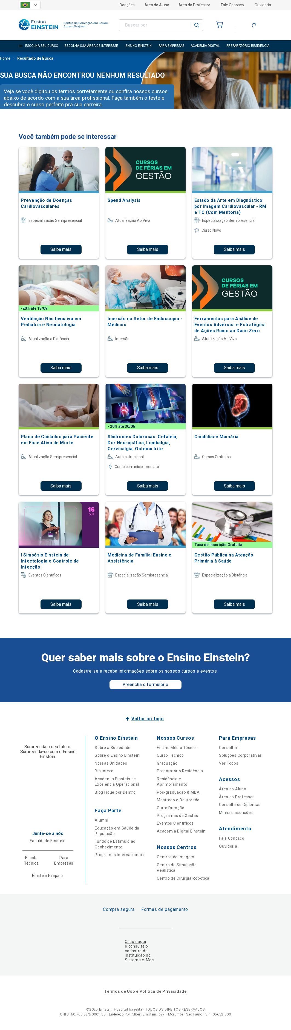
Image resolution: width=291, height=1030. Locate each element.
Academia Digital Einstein (181, 831)
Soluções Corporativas (240, 755)
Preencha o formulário (145, 684)
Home (5, 59)
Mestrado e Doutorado (178, 800)
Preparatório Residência (180, 771)
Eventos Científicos (175, 823)
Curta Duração (170, 808)
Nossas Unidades (111, 763)
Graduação (167, 763)
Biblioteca (104, 771)
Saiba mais (60, 249)
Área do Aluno (157, 5)
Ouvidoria (263, 5)
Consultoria (230, 747)
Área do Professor (194, 5)
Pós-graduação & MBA (178, 792)
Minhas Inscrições (236, 812)
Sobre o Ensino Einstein (117, 755)
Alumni (101, 820)
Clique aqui (135, 941)
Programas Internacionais (119, 855)
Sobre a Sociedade (113, 747)
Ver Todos (228, 763)
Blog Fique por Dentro (115, 792)
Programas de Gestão (177, 815)
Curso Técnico (170, 755)
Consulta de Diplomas (239, 804)
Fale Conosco (232, 5)
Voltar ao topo (147, 718)
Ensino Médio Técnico (177, 747)
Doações (127, 5)
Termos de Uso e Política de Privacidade (145, 991)
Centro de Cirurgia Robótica (183, 878)
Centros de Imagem (175, 857)
